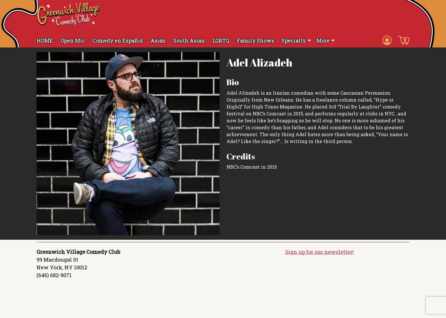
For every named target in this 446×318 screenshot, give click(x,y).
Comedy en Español (117, 40)
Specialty (293, 40)
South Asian (189, 40)
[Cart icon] (403, 40)
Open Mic (72, 40)
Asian (158, 40)
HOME (45, 40)
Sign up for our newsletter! (319, 251)
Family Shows (255, 40)
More (322, 40)
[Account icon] (387, 40)
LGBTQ (220, 40)
